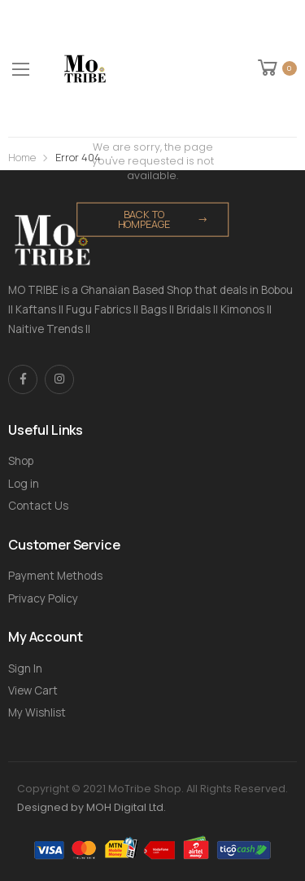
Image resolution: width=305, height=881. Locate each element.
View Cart (33, 690)
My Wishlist (37, 712)
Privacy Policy (43, 598)
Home (22, 157)
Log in (23, 483)
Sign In (25, 668)
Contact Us (38, 505)
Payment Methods (55, 575)
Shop (20, 461)
